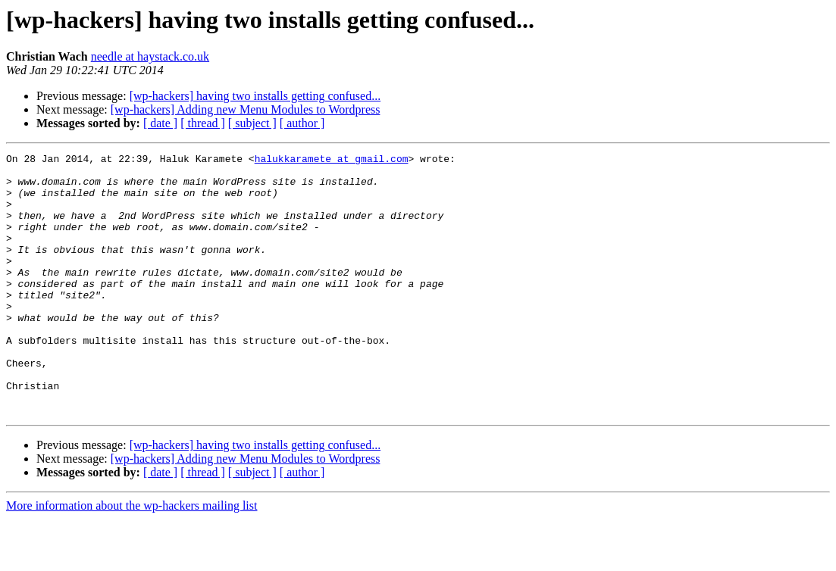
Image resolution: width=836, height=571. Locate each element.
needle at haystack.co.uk (150, 56)
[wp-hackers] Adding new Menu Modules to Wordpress (245, 109)
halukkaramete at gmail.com (332, 160)
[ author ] (302, 123)
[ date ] (160, 123)
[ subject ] (252, 123)
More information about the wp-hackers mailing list (131, 557)
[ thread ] (202, 123)
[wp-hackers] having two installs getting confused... (255, 95)
